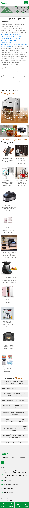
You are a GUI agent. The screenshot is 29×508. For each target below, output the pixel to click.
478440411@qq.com (10, 481)
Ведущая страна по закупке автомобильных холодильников (10, 42)
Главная (3, 14)
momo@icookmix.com (11, 484)
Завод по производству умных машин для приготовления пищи (14, 428)
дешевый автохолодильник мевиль (14, 413)
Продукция (10, 505)
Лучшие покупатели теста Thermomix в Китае (14, 394)
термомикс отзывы (9, 389)
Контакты (25, 505)
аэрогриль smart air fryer (12, 442)
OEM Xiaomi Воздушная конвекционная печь (14, 420)
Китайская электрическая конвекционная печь (14, 383)
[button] (25, 109)
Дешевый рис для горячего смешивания (14, 436)
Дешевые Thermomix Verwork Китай (14, 406)
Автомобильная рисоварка (13, 400)
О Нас (18, 505)
